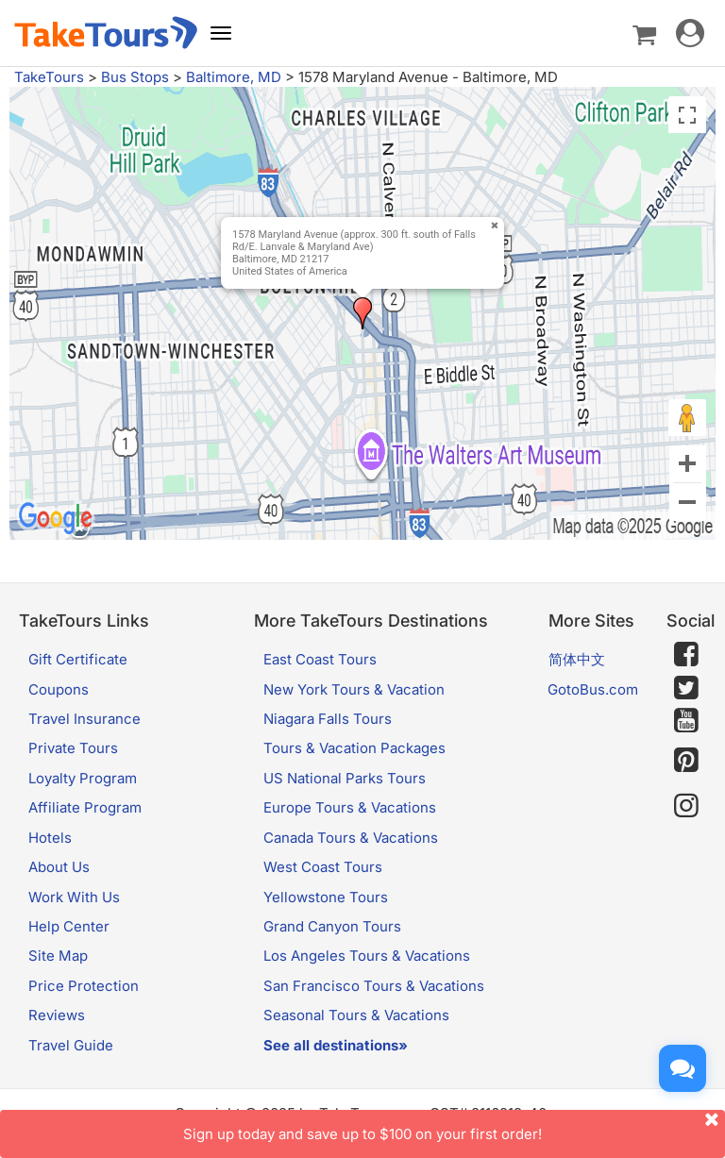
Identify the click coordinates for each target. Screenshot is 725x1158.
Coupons (58, 689)
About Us (59, 867)
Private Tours (73, 748)
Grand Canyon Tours (332, 926)
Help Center (69, 926)
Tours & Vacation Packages (354, 748)
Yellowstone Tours (325, 897)
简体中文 (576, 659)
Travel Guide (70, 1045)
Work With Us (74, 897)
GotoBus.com (593, 689)
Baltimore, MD (233, 77)
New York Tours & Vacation (354, 689)
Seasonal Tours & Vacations (356, 1015)
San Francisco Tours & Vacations (373, 986)
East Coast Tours (320, 659)
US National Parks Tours (344, 778)
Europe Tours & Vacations (349, 807)
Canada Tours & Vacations (350, 838)
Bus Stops (135, 77)
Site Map (58, 956)
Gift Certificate (77, 659)
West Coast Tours (322, 867)
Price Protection (83, 986)
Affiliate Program (85, 807)
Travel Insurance (84, 719)
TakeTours (49, 77)
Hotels (50, 838)
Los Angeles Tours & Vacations (366, 956)
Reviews (56, 1015)
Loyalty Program (82, 778)
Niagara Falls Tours (327, 719)
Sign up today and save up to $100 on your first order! (454, 1126)
